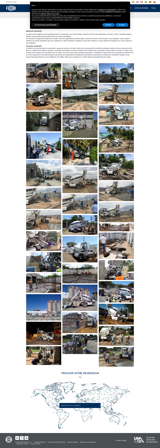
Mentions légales (73, 442)
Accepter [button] (122, 25)
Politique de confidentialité (87, 442)
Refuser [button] (108, 25)
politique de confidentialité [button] (107, 10)
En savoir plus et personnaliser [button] (46, 25)
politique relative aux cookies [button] (50, 14)
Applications (141, 8)
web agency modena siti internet (151, 446)
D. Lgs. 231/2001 (35, 444)
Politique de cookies (22, 444)
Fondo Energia (121, 440)
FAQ (153, 8)
